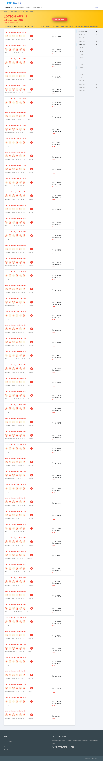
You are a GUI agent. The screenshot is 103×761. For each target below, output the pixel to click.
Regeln (86, 26)
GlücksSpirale (37, 8)
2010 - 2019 (88, 38)
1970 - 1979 (88, 84)
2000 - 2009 (88, 41)
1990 (81, 77)
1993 (81, 67)
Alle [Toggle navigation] (96, 8)
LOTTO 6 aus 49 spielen (66, 26)
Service (94, 3)
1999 (81, 48)
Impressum (87, 758)
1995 (81, 61)
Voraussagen (79, 26)
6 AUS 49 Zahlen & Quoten (21, 26)
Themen (88, 3)
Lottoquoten (40, 26)
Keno (28, 8)
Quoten (54, 40)
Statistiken (55, 26)
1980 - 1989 (88, 81)
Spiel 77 (33, 26)
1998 (81, 51)
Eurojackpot (19, 8)
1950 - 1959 (88, 91)
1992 (81, 71)
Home (5, 12)
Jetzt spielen (59, 19)
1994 (81, 64)
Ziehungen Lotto (88, 31)
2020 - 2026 (88, 35)
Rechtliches (94, 26)
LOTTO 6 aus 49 (8, 8)
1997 (81, 54)
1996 (81, 58)
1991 (81, 74)
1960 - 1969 (88, 88)
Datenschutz (95, 758)
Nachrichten (80, 3)
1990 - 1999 (88, 45)
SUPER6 (48, 26)
